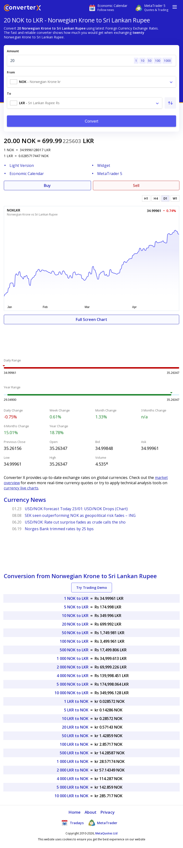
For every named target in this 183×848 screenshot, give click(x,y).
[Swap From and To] (170, 103)
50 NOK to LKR (75, 632)
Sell (136, 185)
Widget (103, 165)
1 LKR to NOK (76, 701)
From (11, 72)
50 (149, 61)
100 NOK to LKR (74, 641)
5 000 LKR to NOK (72, 787)
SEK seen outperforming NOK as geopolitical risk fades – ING (80, 515)
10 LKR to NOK (75, 718)
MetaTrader (102, 822)
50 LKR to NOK (75, 735)
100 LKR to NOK (74, 744)
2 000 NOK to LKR (72, 667)
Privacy (107, 812)
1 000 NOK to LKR (72, 658)
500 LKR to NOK (74, 752)
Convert (91, 121)
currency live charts (21, 488)
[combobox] (91, 81)
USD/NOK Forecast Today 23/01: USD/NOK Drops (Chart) (76, 508)
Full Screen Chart (91, 319)
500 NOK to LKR (74, 650)
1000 (167, 61)
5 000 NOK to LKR (72, 684)
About (91, 812)
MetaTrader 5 (109, 173)
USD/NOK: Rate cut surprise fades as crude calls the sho (75, 522)
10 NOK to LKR (75, 615)
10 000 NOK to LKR (71, 692)
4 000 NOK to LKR (72, 675)
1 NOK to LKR (76, 598)
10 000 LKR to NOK (71, 795)
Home (74, 812)
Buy (47, 185)
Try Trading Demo (91, 587)
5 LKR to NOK (76, 710)
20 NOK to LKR (75, 624)
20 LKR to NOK (75, 727)
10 (142, 61)
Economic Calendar (27, 173)
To (9, 93)
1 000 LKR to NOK (72, 761)
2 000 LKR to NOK (72, 770)
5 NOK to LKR (76, 607)
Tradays (72, 822)
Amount (13, 51)
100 (157, 61)
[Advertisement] (91, 338)
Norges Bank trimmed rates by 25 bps (59, 528)
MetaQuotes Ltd (106, 833)
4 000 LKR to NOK (72, 778)
